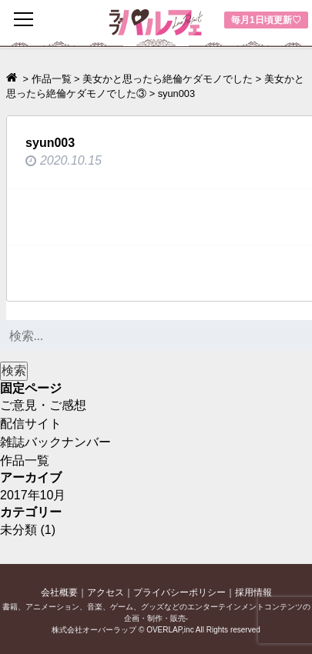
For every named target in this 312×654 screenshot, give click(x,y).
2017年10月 (32, 495)
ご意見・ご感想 (43, 405)
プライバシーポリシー (179, 592)
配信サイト (31, 423)
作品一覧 (24, 460)
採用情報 (253, 592)
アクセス (105, 592)
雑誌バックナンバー (55, 442)
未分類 (18, 529)
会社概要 (59, 592)
